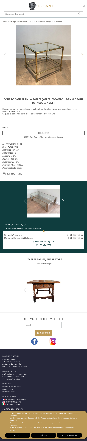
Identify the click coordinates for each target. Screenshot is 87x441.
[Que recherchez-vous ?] (79, 14)
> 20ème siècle (57, 22)
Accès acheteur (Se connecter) (14, 374)
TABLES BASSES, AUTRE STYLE (45, 259)
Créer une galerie (9, 359)
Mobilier (21, 22)
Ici (10, 113)
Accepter (18, 435)
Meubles (28, 22)
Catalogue (13, 22)
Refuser (43, 435)
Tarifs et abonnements (11, 361)
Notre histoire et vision (11, 387)
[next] (62, 201)
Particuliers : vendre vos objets (14, 366)
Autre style (47, 22)
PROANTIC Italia (8, 391)
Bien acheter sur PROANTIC (13, 376)
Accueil (5, 22)
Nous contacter (8, 389)
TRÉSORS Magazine (11, 402)
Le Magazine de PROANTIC (14, 399)
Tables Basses (38, 22)
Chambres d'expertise (11, 379)
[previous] (25, 201)
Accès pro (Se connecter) (12, 364)
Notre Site (50, 113)
